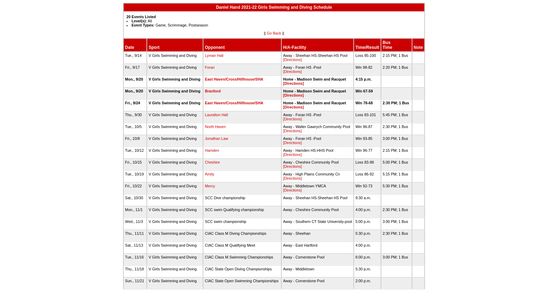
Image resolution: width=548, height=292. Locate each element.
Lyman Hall (214, 55)
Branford (213, 91)
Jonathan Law (216, 138)
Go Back (274, 33)
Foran (210, 67)
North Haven (215, 127)
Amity (209, 174)
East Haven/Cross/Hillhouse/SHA (234, 79)
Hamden (212, 150)
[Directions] (292, 60)
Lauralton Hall (216, 115)
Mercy (210, 186)
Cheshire (212, 162)
